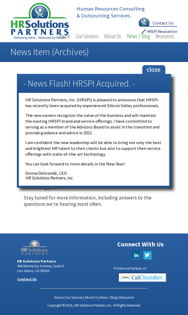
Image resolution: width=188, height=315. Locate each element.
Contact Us (163, 23)
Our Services (87, 36)
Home (58, 297)
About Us (112, 36)
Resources (165, 36)
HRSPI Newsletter (162, 31)
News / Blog (138, 36)
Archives (70, 52)
